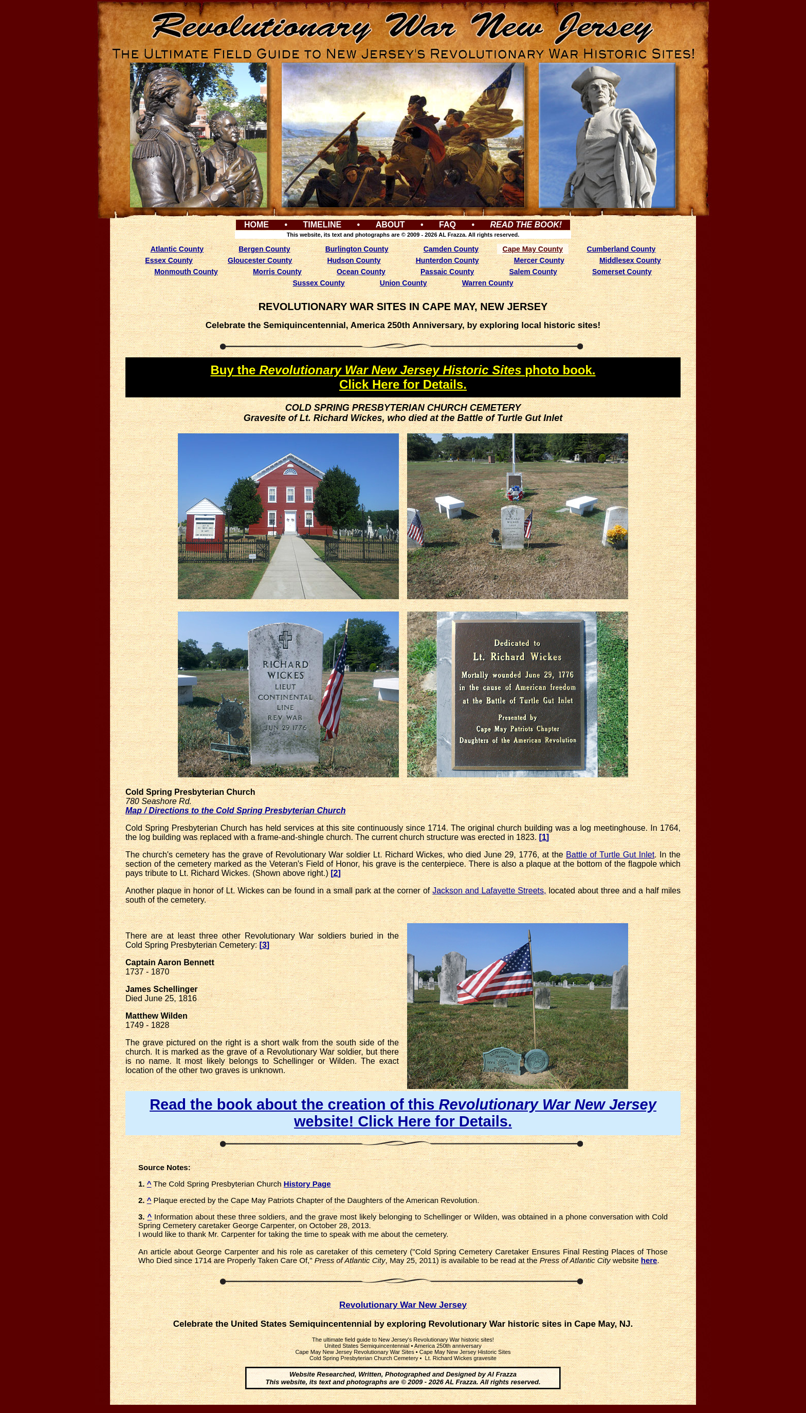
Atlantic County (177, 249)
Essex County (169, 260)
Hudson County (353, 260)
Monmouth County (186, 272)
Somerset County (622, 272)
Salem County (533, 272)
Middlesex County (630, 260)
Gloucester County (260, 260)
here (649, 1260)
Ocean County (361, 272)
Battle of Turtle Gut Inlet (610, 854)
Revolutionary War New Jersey (403, 1305)
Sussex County (319, 283)
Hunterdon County (447, 260)
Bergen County (264, 249)
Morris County (277, 272)
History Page (307, 1183)
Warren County (488, 283)
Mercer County (539, 260)
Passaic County (447, 272)
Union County (403, 283)
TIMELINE (322, 224)
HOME (256, 224)
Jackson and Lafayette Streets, (489, 890)
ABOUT (390, 224)
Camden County (451, 249)
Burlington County (357, 249)
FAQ (447, 224)
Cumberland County (621, 249)
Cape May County (533, 249)
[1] (544, 837)
